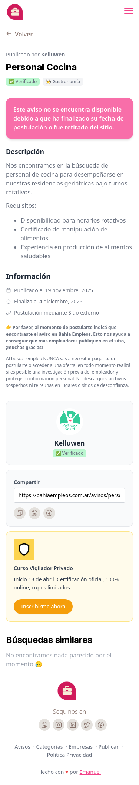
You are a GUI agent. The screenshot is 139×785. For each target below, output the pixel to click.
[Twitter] (87, 725)
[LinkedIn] (73, 725)
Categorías (50, 746)
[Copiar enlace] (20, 513)
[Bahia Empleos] (15, 12)
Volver (19, 34)
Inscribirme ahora (43, 606)
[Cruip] (66, 690)
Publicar (109, 746)
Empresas (81, 746)
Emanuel (90, 771)
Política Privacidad (69, 754)
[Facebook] (49, 513)
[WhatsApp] (34, 513)
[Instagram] (58, 725)
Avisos (23, 746)
